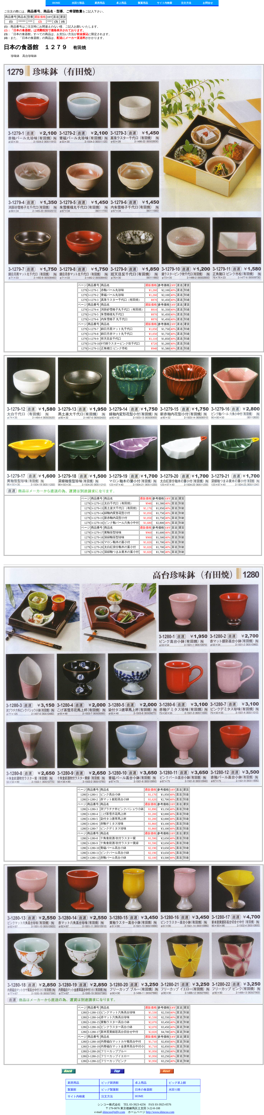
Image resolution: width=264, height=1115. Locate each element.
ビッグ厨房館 (110, 1082)
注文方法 (186, 3)
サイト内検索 (164, 3)
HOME (56, 3)
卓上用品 (121, 3)
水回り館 (174, 1089)
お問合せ (208, 3)
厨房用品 (100, 3)
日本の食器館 (143, 1089)
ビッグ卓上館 (177, 1082)
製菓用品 (143, 3)
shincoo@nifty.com (114, 1112)
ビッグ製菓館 (110, 1089)
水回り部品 (78, 3)
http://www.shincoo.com (160, 1112)
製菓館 (72, 1089)
